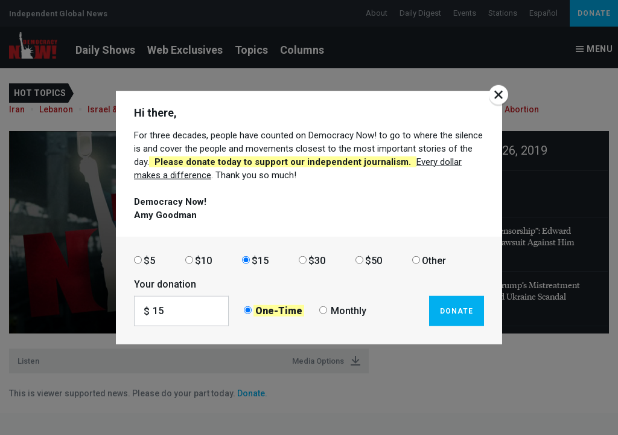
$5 (149, 260)
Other (434, 260)
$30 (316, 260)
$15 (260, 260)
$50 (373, 260)
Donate (456, 310)
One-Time (278, 311)
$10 (203, 260)
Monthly (348, 311)
